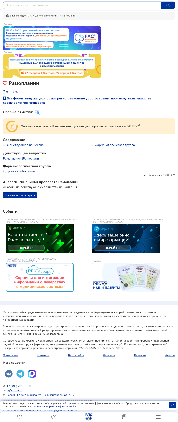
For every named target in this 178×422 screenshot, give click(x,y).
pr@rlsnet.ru (14, 390)
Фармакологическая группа (115, 145)
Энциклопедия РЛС (19, 15)
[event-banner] (40, 277)
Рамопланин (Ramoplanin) (21, 158)
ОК (172, 405)
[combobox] (82, 5)
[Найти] (168, 5)
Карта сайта (76, 355)
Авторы (170, 355)
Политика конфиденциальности (56, 410)
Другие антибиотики (46, 15)
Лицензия (109, 355)
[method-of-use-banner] (52, 38)
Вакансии (140, 355)
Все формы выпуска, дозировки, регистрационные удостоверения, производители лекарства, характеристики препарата (77, 100)
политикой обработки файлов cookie (55, 406)
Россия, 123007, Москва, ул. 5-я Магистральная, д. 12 (40, 395)
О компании (10, 355)
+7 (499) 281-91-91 (19, 386)
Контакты (43, 355)
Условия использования (18, 410)
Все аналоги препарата (20, 195)
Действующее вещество (25, 145)
